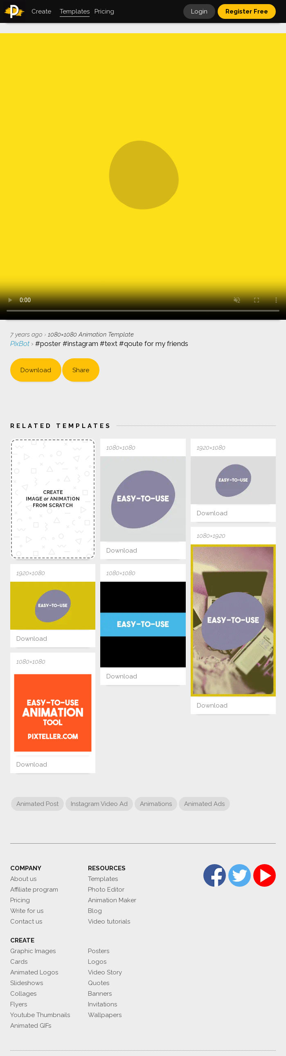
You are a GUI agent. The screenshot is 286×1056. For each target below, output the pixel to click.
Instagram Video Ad (99, 804)
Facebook (214, 875)
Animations (156, 804)
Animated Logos (34, 972)
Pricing (20, 900)
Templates (103, 879)
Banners (100, 993)
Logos (97, 961)
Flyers (18, 1004)
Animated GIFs (30, 1025)
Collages (23, 993)
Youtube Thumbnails (40, 1015)
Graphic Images (33, 951)
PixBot (20, 343)
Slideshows (26, 983)
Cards (18, 961)
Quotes (98, 983)
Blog (95, 911)
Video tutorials (109, 921)
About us (23, 879)
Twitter (239, 875)
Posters (98, 951)
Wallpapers (105, 1015)
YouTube (264, 875)
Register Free (246, 11)
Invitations (102, 1004)
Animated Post (37, 804)
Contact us (26, 921)
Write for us (26, 911)
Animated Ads (204, 804)
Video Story (105, 972)
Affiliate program (34, 889)
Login (199, 11)
